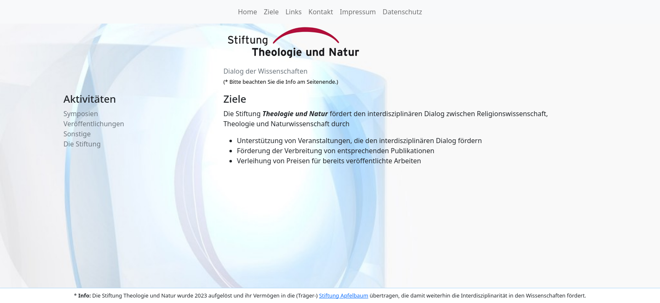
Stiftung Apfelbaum (343, 295)
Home (247, 11)
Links (293, 11)
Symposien (81, 113)
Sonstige (77, 133)
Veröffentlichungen (94, 123)
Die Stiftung (82, 144)
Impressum (358, 11)
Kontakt (321, 11)
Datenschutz (402, 11)
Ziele (271, 11)
